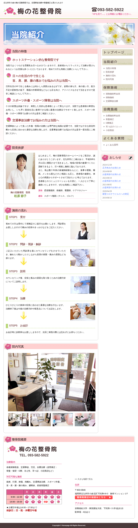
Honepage (66, 525)
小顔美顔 (110, 130)
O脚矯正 (110, 123)
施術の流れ (111, 75)
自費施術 (117, 109)
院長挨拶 (110, 72)
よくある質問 (117, 138)
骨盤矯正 (110, 119)
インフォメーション (116, 181)
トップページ (117, 52)
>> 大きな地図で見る (84, 479)
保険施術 (117, 87)
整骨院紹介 (117, 62)
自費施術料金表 (113, 115)
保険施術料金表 (113, 94)
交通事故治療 (112, 101)
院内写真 (110, 79)
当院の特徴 (111, 68)
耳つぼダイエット (114, 126)
